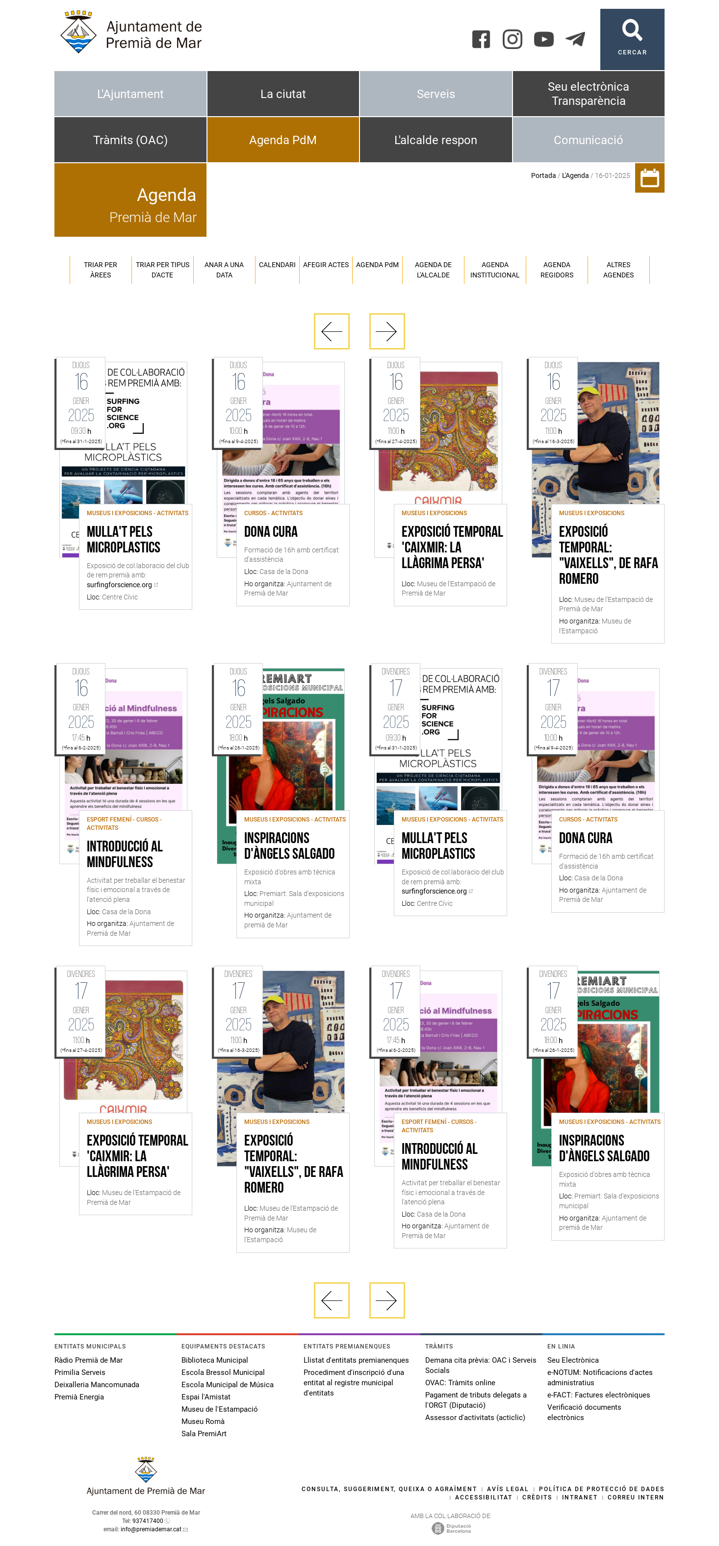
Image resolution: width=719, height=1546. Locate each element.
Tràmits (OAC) (130, 140)
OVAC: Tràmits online (460, 1382)
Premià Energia (79, 1397)
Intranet (580, 1497)
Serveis (436, 94)
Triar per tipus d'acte (162, 270)
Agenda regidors (556, 270)
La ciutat (283, 94)
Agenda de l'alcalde (433, 270)
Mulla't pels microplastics (123, 540)
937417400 (147, 1521)
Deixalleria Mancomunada (96, 1384)
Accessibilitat (484, 1497)
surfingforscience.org (119, 585)
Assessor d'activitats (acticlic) (475, 1417)
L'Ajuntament (130, 94)
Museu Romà (203, 1421)
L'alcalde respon (435, 140)
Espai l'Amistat (206, 1397)
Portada (543, 175)
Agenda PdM (283, 140)
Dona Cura (271, 533)
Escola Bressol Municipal (223, 1372)
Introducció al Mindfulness (125, 855)
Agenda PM (377, 265)
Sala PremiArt (204, 1433)
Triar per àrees (100, 270)
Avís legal (508, 1489)
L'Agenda (575, 175)
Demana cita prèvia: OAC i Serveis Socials (481, 1365)
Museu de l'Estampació (219, 1409)
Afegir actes (326, 265)
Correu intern (636, 1497)
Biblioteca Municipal (214, 1360)
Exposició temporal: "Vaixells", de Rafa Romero (608, 556)
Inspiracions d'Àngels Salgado (289, 847)
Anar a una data (224, 270)
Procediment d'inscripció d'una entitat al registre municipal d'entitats (354, 1382)
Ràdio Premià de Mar (88, 1360)
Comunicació (588, 140)
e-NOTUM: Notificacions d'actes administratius (600, 1377)
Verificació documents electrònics (584, 1412)
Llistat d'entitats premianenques (356, 1360)
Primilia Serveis (79, 1372)
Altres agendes (618, 270)
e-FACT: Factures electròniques (598, 1395)
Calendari (277, 265)
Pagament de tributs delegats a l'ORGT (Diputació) (476, 1400)
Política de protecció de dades (602, 1489)
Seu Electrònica (573, 1360)
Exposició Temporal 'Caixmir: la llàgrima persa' (452, 548)
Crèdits (537, 1497)
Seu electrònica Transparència (588, 94)
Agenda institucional (495, 270)
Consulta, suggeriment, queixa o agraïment (389, 1489)
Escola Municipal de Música (227, 1384)
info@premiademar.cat (151, 1529)
